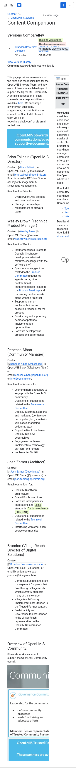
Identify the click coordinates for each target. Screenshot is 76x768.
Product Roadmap (29, 290)
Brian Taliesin (27, 167)
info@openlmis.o (20, 378)
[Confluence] (19, 5)
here (20, 103)
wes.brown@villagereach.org (31, 238)
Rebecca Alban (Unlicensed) (26, 363)
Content (11, 14)
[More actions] (65, 15)
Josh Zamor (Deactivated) (25, 471)
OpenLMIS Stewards (22, 17)
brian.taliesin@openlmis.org (30, 174)
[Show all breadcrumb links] (20, 14)
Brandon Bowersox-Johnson (26, 564)
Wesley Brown (28, 231)
